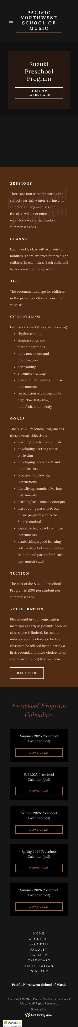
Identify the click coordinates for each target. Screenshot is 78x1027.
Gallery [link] (39, 955)
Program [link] (39, 944)
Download (39, 752)
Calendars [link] (39, 960)
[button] (11, 21)
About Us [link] (39, 939)
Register (27, 673)
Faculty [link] (39, 949)
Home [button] (39, 933)
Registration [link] (39, 966)
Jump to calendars (39, 93)
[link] (39, 21)
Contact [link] (39, 971)
